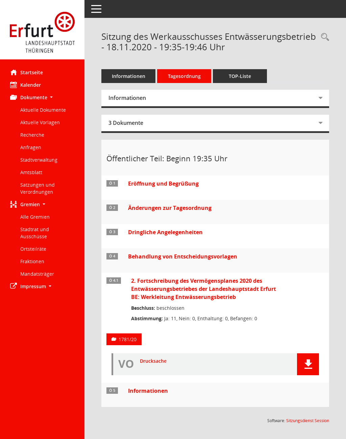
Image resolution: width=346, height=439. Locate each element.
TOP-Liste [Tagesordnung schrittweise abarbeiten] (240, 76)
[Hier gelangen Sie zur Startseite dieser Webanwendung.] (42, 32)
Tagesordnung (184, 76)
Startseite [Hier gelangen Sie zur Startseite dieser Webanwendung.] (26, 72)
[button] (42, 97)
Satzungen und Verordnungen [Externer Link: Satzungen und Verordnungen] (37, 188)
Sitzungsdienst (307, 420)
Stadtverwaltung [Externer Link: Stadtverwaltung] (38, 160)
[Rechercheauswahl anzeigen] (323, 37)
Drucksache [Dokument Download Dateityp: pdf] (153, 361)
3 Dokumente (125, 123)
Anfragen (30, 147)
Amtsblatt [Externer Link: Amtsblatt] (31, 172)
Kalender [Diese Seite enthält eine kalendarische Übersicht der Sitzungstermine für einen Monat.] (25, 84)
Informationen (128, 76)
